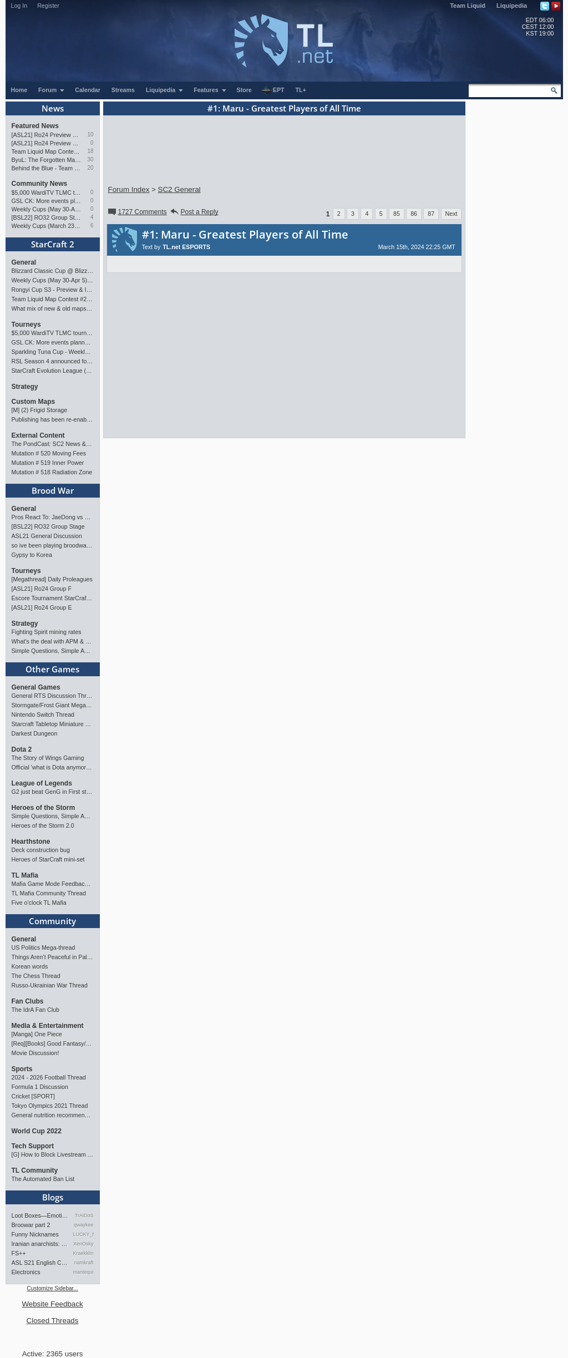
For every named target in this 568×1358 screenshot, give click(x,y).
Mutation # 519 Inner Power (48, 462)
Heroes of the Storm (43, 808)
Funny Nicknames (35, 1234)
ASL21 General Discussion (47, 536)
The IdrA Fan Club (35, 1009)
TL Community (35, 1170)
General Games (36, 687)
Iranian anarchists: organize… (40, 1243)
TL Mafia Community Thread (49, 893)
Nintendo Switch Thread (43, 714)
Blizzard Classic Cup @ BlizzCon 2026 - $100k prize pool (53, 270)
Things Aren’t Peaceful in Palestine (53, 957)
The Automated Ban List (43, 1178)
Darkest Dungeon (35, 733)
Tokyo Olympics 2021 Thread (50, 1105)
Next (451, 213)
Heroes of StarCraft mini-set (48, 859)
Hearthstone (31, 841)
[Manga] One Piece (37, 1034)
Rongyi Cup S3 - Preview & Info (53, 289)
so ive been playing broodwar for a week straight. (53, 545)
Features (210, 90)
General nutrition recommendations (53, 1115)
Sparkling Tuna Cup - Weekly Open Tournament (53, 351)
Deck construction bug (41, 850)
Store (244, 90)
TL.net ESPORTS (186, 247)
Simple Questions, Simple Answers (53, 650)
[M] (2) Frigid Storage (40, 410)
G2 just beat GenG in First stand (53, 791)
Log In (19, 5)
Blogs (52, 1197)
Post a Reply (194, 212)
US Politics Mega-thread (43, 947)
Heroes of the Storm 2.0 (43, 825)
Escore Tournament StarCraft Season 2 (53, 598)
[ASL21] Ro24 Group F (42, 588)
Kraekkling (83, 1253)
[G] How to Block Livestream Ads (53, 1154)
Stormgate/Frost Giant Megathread (53, 705)
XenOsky (83, 1243)
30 (90, 159)
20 (90, 168)
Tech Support (33, 1146)
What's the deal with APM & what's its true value (53, 641)
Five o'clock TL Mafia (39, 902)
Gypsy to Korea (32, 554)
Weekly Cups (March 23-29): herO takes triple (47, 225)
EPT (273, 90)
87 (431, 213)
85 (396, 213)
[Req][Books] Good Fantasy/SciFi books (53, 1043)
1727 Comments (136, 212)
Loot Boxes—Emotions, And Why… (40, 1215)
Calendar (87, 90)
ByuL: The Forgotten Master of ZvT (47, 159)
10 (90, 134)
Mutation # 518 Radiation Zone (52, 472)
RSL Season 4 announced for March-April (53, 361)
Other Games (52, 669)
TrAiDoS (84, 1215)
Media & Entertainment (48, 1026)
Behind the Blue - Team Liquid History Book (47, 168)
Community (52, 920)
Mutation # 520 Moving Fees (49, 453)
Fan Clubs (28, 1001)
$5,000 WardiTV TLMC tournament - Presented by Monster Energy (47, 192)
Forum (51, 90)
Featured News (35, 126)
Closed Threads (53, 1320)
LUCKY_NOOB (83, 1234)
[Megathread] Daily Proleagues (52, 579)
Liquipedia (511, 5)
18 (90, 151)
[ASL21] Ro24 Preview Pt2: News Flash (47, 134)
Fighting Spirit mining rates (47, 632)
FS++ (19, 1253)
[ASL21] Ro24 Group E (42, 607)
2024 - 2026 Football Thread (49, 1077)
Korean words (30, 966)
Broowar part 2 (31, 1225)
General (24, 262)
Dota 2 (22, 749)
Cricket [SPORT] (33, 1096)
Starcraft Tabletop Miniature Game (53, 724)
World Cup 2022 (37, 1131)
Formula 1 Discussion (40, 1086)
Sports (22, 1069)
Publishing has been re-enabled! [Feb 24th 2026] (53, 419)
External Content (38, 435)
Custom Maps (33, 402)
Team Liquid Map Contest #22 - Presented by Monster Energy (47, 151)
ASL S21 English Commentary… (40, 1262)
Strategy (25, 387)
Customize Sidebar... (52, 1288)
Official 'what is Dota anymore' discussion (53, 767)
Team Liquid (467, 5)
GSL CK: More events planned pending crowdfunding (47, 200)
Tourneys (26, 324)
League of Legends (42, 783)
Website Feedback (52, 1304)
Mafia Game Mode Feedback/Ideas (53, 883)
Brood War (53, 490)
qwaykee (84, 1225)
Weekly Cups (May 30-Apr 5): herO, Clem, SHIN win (47, 209)
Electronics (26, 1272)
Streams (123, 90)
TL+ (301, 90)
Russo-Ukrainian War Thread (50, 985)
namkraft (83, 1262)
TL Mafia (25, 875)
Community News (40, 184)
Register (48, 5)
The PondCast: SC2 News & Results (53, 443)
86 (413, 213)
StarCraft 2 (52, 244)
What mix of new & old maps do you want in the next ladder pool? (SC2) (53, 308)
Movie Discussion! (35, 1053)
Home (19, 90)
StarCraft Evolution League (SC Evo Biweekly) (53, 370)
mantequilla (83, 1272)
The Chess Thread (36, 975)
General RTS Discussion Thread (53, 695)
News (53, 108)
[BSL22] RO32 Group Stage (47, 217)
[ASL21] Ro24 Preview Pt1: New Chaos (47, 143)
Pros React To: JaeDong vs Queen (53, 517)
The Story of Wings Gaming (48, 757)
